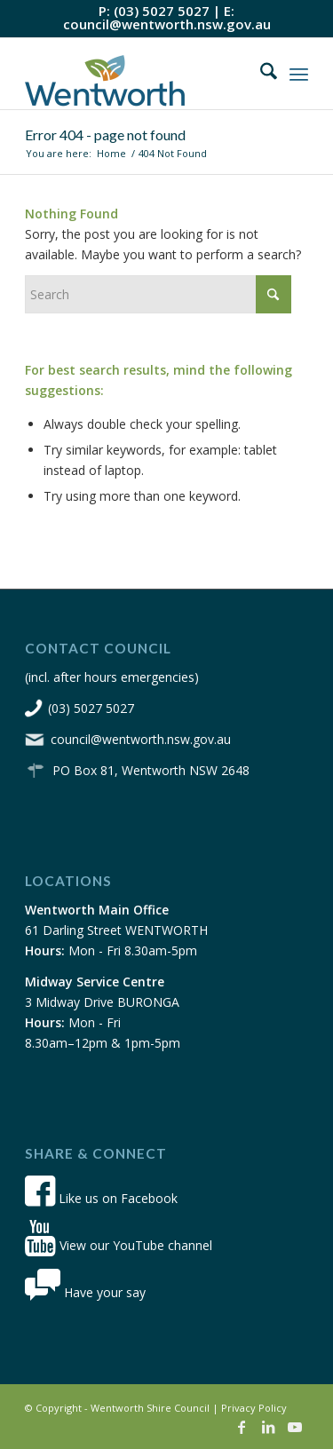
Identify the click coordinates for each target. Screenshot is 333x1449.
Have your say (85, 1292)
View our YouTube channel (118, 1245)
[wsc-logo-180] (138, 73)
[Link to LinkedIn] (268, 1426)
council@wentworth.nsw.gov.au (167, 24)
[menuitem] (259, 73)
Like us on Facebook (101, 1198)
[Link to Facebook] (241, 1426)
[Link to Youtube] (294, 1426)
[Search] (259, 73)
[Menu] (298, 73)
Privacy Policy (254, 1407)
